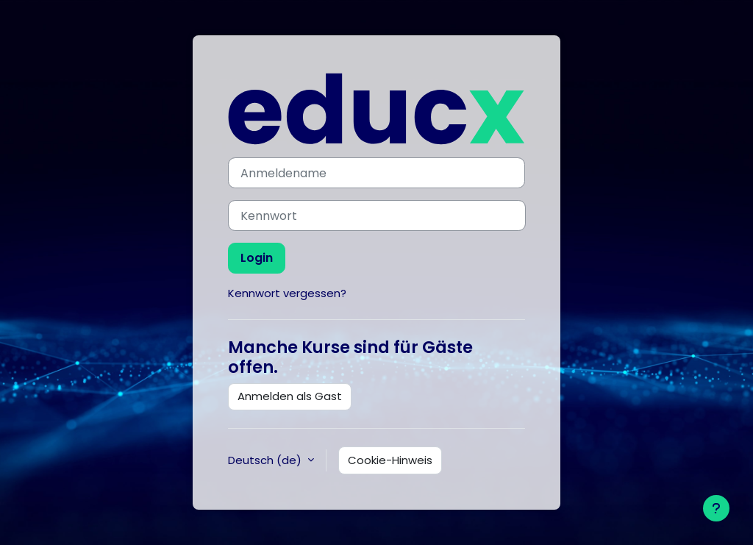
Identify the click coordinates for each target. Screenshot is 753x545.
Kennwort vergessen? (287, 293)
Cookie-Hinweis (390, 460)
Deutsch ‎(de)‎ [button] (266, 460)
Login (256, 257)
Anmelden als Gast (290, 396)
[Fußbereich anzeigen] (716, 508)
